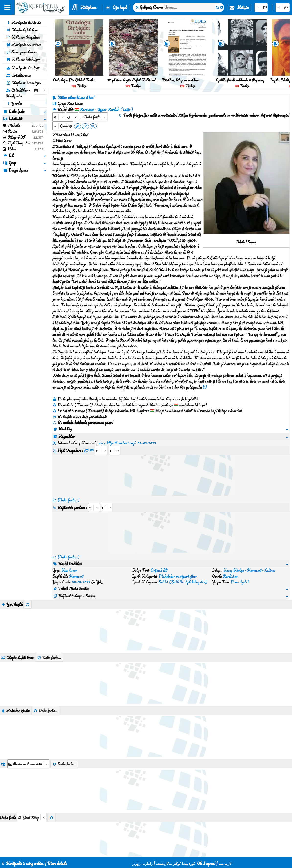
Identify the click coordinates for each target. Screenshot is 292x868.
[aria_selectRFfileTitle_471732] (114, 444)
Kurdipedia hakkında (23, 22)
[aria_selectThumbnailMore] (31, 794)
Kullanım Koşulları (23, 37)
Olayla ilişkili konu (22, 30)
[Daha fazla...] (68, 494)
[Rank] (72, 117)
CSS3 (139, 851)
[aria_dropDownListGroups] (28, 740)
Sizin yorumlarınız (21, 52)
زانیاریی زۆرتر (142, 863)
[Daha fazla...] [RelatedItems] (68, 551)
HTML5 (158, 851)
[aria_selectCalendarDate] (40, 90)
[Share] (59, 117)
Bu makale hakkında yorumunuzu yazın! (82, 422)
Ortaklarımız (18, 75)
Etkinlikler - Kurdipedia (18, 93)
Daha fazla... (49, 634)
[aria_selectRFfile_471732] (101, 444)
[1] (205, 387)
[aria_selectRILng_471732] (106, 501)
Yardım (14, 103)
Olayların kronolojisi (23, 83)
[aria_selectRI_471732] (94, 501)
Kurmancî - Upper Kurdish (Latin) (106, 109)
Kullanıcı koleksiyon (23, 59)
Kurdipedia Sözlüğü (22, 68)
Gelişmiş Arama (151, 7)
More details (57, 863)
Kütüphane (88, 7)
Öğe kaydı (120, 7)
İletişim (243, 7)
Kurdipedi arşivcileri (23, 44)
